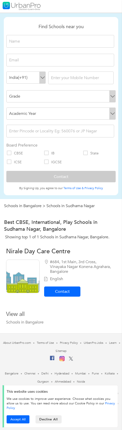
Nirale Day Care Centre (38, 251)
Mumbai (80, 373)
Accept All (18, 419)
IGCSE (53, 162)
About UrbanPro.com (17, 343)
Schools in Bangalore (23, 206)
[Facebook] (52, 360)
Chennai (30, 373)
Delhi (45, 373)
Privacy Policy (93, 188)
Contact (62, 291)
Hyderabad (62, 373)
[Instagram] (62, 360)
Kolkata (110, 373)
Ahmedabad (63, 382)
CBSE (14, 153)
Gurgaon (43, 382)
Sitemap (61, 351)
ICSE (14, 162)
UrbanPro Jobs (93, 343)
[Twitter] (71, 360)
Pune (95, 373)
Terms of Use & (73, 188)
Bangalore (12, 373)
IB (49, 153)
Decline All (48, 419)
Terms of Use (45, 343)
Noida (81, 382)
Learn (113, 343)
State (91, 153)
